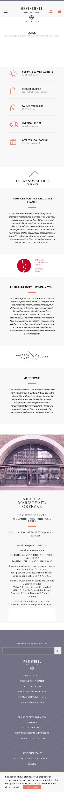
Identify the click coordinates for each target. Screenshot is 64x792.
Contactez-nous (32, 727)
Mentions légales (32, 753)
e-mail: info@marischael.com (32, 545)
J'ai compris (32, 787)
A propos (32, 722)
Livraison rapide (31, 123)
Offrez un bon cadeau (35, 140)
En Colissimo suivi (30, 126)
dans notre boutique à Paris (34, 92)
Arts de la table (32, 675)
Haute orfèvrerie (32, 686)
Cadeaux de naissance (31, 681)
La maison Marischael (32, 702)
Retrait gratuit (31, 89)
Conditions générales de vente (32, 758)
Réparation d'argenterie (32, 697)
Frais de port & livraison (32, 717)
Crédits (32, 764)
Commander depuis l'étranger (32, 733)
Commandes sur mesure (31, 738)
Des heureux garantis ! (32, 143)
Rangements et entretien (32, 691)
